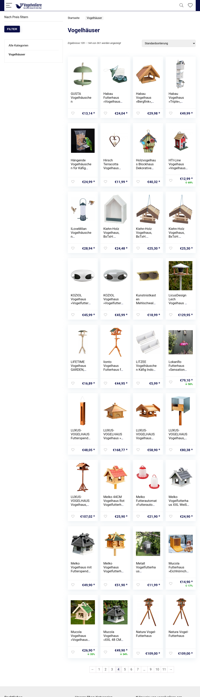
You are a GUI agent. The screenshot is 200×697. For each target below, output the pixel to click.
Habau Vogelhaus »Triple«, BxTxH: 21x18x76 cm (178, 101)
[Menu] (9, 5)
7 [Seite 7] (138, 669)
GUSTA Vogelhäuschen (81, 97)
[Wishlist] (190, 5)
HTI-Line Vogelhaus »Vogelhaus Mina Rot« (177, 166)
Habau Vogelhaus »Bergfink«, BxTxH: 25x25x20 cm (146, 101)
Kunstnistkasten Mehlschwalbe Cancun (146, 301)
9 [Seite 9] (151, 669)
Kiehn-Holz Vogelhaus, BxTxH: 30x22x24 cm (146, 234)
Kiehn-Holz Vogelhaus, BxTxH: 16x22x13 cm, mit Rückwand (113, 236)
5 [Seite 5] (125, 669)
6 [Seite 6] (131, 669)
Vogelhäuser (17, 54)
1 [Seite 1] (99, 669)
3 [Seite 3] (112, 669)
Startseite (73, 18)
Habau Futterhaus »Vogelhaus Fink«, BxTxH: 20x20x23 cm (113, 101)
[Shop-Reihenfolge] (169, 43)
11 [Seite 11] (164, 669)
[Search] (181, 5)
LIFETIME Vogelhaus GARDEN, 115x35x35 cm (79, 369)
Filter (12, 29)
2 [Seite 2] (105, 669)
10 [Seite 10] (157, 669)
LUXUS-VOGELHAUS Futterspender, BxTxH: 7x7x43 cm (81, 438)
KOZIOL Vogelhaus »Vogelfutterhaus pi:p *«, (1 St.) (80, 303)
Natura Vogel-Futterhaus (146, 634)
